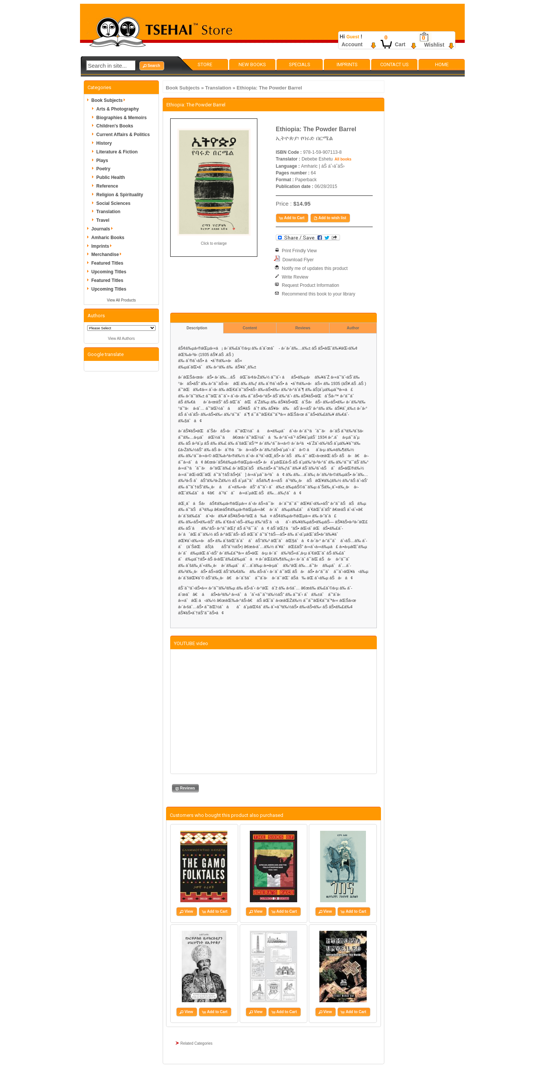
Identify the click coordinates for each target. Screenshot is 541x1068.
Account (352, 44)
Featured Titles (107, 263)
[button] (151, 65)
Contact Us (394, 64)
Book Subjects (182, 88)
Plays (102, 160)
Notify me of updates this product (315, 268)
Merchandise (107, 254)
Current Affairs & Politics (123, 134)
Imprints (347, 64)
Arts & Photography (117, 109)
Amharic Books (107, 237)
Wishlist (434, 45)
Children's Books (114, 126)
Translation (218, 88)
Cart (400, 44)
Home (442, 64)
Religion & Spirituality (119, 194)
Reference (107, 186)
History (104, 143)
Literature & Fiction (117, 152)
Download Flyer (298, 259)
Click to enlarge (214, 243)
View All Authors (121, 338)
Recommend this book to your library (318, 294)
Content (250, 328)
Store (205, 64)
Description (196, 328)
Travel (102, 220)
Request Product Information (310, 285)
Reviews (302, 328)
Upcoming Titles (108, 271)
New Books (252, 64)
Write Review (295, 277)
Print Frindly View (299, 250)
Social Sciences (113, 203)
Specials (299, 64)
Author (353, 328)
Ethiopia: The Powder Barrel (269, 88)
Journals (103, 229)
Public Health (110, 177)
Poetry (103, 168)
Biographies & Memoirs (121, 117)
